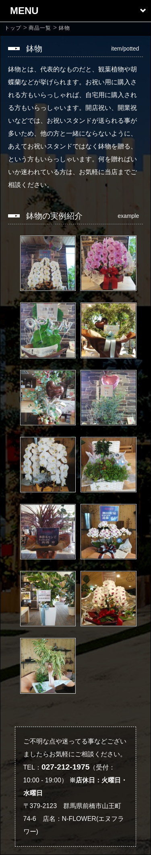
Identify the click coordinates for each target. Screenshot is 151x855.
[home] (12, 28)
